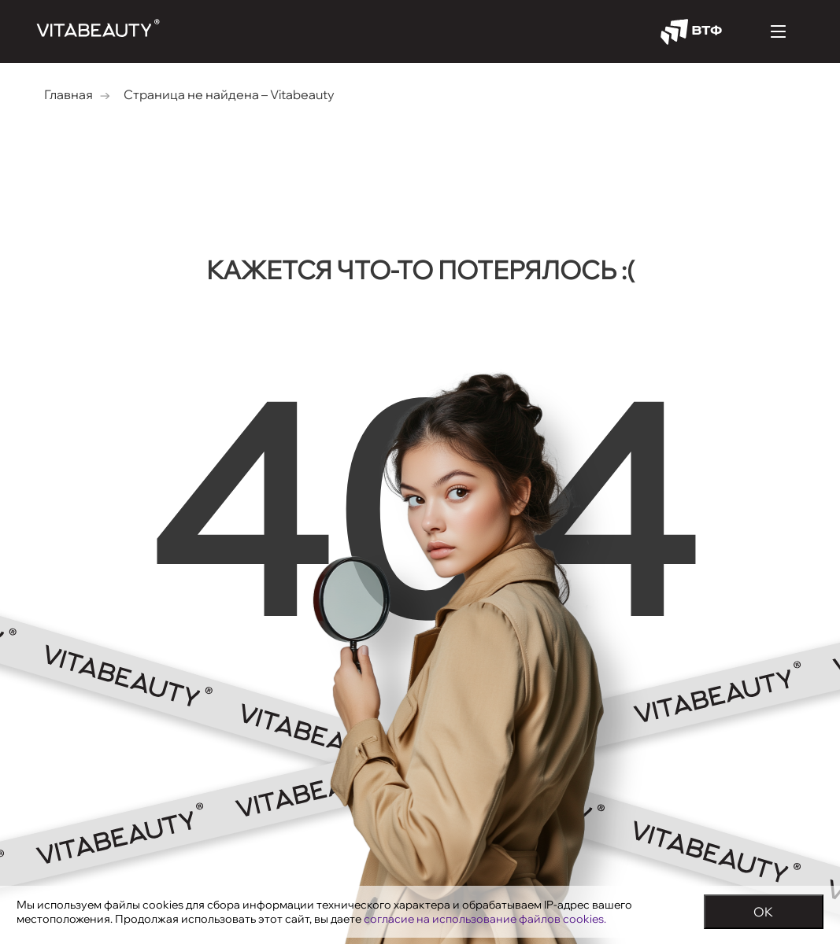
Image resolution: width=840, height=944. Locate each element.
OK (763, 912)
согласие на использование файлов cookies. (485, 919)
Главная (68, 94)
